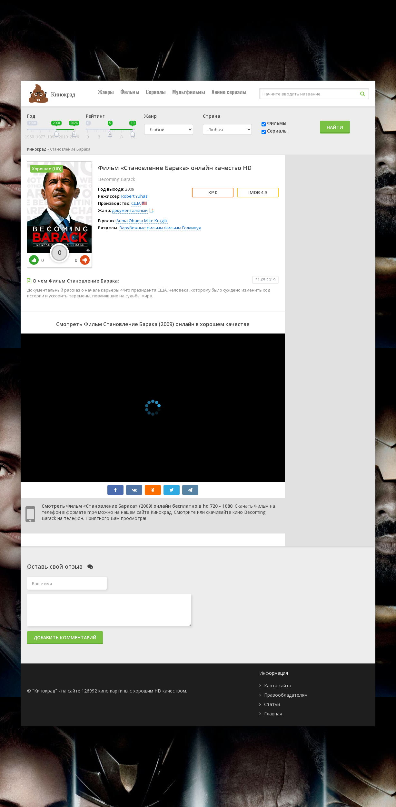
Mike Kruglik (156, 221)
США (136, 203)
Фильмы (129, 92)
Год (31, 116)
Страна (211, 116)
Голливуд (191, 228)
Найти (335, 127)
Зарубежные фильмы (141, 228)
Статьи (272, 704)
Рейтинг (95, 116)
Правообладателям (286, 695)
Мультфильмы (188, 92)
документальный (130, 210)
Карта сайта (277, 685)
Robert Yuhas (134, 196)
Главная (273, 714)
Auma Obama (129, 221)
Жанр (150, 116)
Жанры (106, 92)
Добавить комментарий (65, 637)
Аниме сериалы (229, 92)
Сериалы (156, 92)
